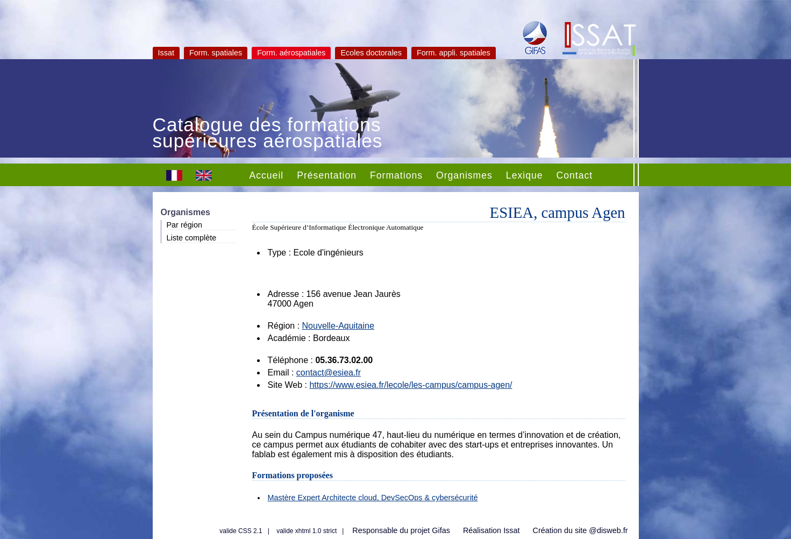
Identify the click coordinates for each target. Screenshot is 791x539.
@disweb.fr (608, 530)
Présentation (327, 175)
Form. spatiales (215, 52)
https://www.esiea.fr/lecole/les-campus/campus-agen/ (410, 384)
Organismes (464, 175)
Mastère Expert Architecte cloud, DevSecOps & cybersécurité (373, 497)
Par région (184, 225)
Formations (396, 175)
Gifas (441, 530)
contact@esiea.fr (328, 372)
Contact (575, 175)
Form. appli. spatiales (453, 52)
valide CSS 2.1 (240, 531)
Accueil (267, 175)
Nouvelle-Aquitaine (338, 325)
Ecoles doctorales (371, 52)
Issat (166, 52)
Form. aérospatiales (291, 52)
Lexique (524, 175)
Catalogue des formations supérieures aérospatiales (268, 134)
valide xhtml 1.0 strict (306, 531)
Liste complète (192, 237)
